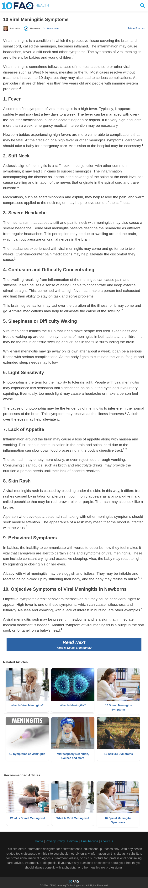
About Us (106, 840)
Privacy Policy (55, 840)
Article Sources (136, 28)
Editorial (72, 840)
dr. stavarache (51, 28)
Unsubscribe (89, 840)
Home (39, 840)
